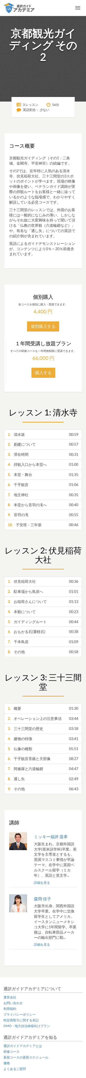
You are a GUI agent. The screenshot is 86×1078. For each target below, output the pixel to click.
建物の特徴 (43, 738)
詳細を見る (42, 883)
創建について (43, 444)
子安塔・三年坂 (43, 525)
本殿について (43, 611)
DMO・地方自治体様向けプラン (26, 1026)
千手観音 (43, 484)
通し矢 (43, 779)
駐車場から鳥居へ (43, 591)
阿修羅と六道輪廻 (43, 768)
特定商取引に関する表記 (21, 1020)
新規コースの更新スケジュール (25, 1057)
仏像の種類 (43, 749)
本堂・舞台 (43, 474)
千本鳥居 (43, 641)
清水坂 (43, 434)
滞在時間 (43, 454)
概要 (43, 708)
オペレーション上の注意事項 (43, 718)
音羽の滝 (43, 514)
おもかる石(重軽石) (43, 631)
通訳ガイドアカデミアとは (22, 1046)
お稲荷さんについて (43, 601)
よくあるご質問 (14, 1069)
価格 (6, 1063)
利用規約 (9, 1009)
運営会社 (9, 997)
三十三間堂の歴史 (43, 728)
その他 (43, 652)
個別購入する (43, 326)
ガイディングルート (43, 622)
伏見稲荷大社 (43, 581)
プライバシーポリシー (19, 1014)
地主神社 (43, 495)
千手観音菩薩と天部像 (43, 758)
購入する (43, 372)
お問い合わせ (13, 1003)
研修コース (11, 1051)
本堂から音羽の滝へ (43, 505)
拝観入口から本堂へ (43, 464)
